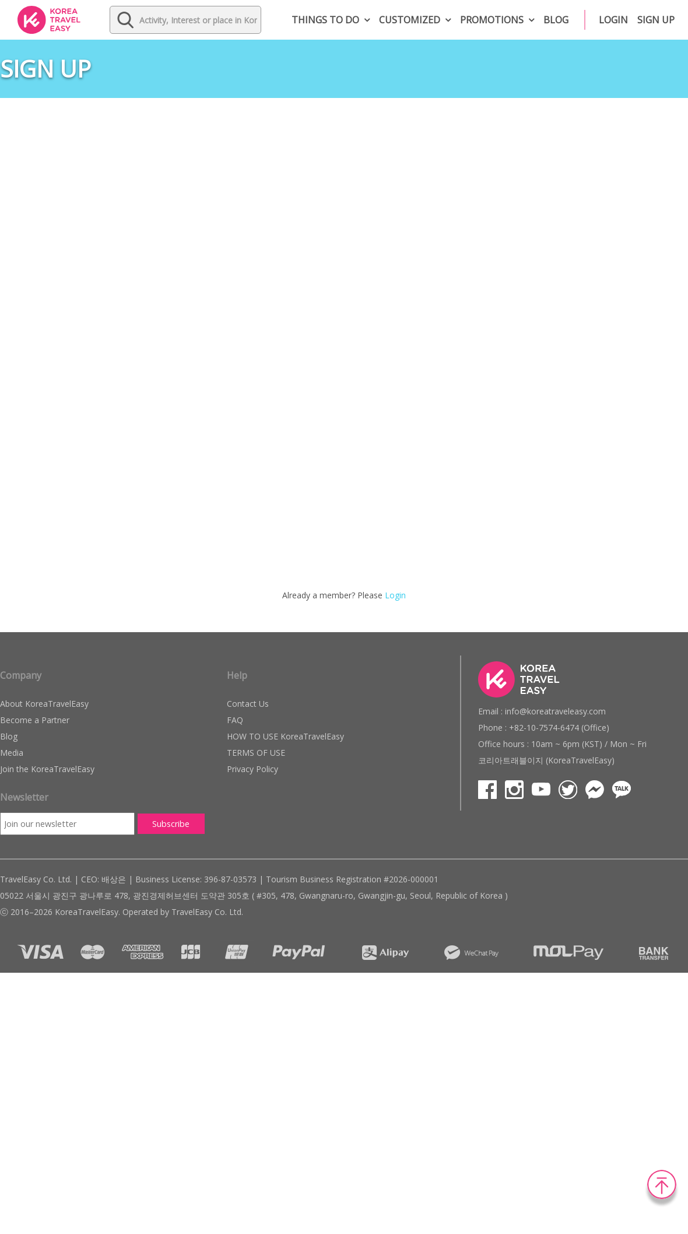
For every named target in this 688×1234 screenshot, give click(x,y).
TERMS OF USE (256, 752)
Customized (409, 19)
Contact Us (248, 703)
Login (613, 19)
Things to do (325, 19)
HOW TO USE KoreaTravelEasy (285, 736)
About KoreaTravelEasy (44, 703)
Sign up (656, 19)
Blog (555, 19)
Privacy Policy (252, 768)
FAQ (235, 719)
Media (11, 752)
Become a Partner (34, 719)
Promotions (492, 19)
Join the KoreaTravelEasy (47, 768)
